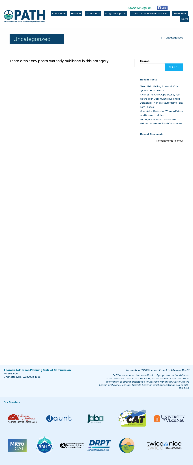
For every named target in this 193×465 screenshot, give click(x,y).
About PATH (59, 13)
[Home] (161, 37)
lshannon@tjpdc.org (168, 385)
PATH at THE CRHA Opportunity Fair (160, 94)
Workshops (93, 13)
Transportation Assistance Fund (149, 13)
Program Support (115, 13)
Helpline (76, 13)
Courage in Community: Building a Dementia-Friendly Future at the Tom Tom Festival (161, 103)
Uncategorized (174, 37)
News (184, 19)
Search (144, 61)
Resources (180, 13)
